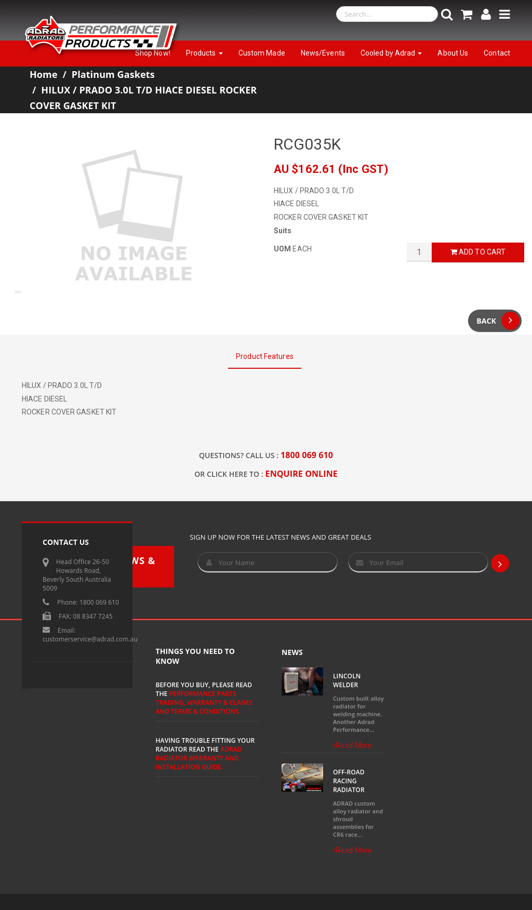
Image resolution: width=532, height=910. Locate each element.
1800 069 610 (307, 455)
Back (498, 321)
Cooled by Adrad (391, 53)
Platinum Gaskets (113, 74)
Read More (352, 745)
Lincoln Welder (347, 680)
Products (204, 53)
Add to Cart (478, 252)
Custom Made (261, 53)
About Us (452, 53)
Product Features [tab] (265, 356)
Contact (497, 53)
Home (44, 74)
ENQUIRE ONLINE (301, 473)
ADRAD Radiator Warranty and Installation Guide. (199, 758)
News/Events (323, 53)
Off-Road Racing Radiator (349, 781)
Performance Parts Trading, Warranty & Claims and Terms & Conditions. (204, 702)
